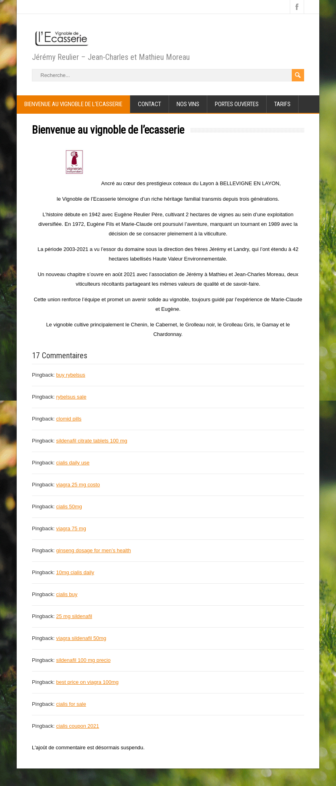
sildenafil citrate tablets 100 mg (91, 441)
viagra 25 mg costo (78, 485)
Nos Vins (188, 104)
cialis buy (66, 594)
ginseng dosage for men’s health (93, 550)
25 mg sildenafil (74, 616)
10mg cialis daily (75, 572)
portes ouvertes (237, 104)
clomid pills (69, 419)
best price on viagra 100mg (87, 682)
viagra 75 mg (71, 528)
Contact (149, 104)
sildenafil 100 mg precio (83, 660)
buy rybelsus (70, 375)
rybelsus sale (71, 397)
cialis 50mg (69, 507)
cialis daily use (73, 463)
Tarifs (282, 104)
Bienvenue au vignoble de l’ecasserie (73, 104)
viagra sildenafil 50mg (81, 638)
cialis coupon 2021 (77, 726)
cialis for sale (71, 704)
